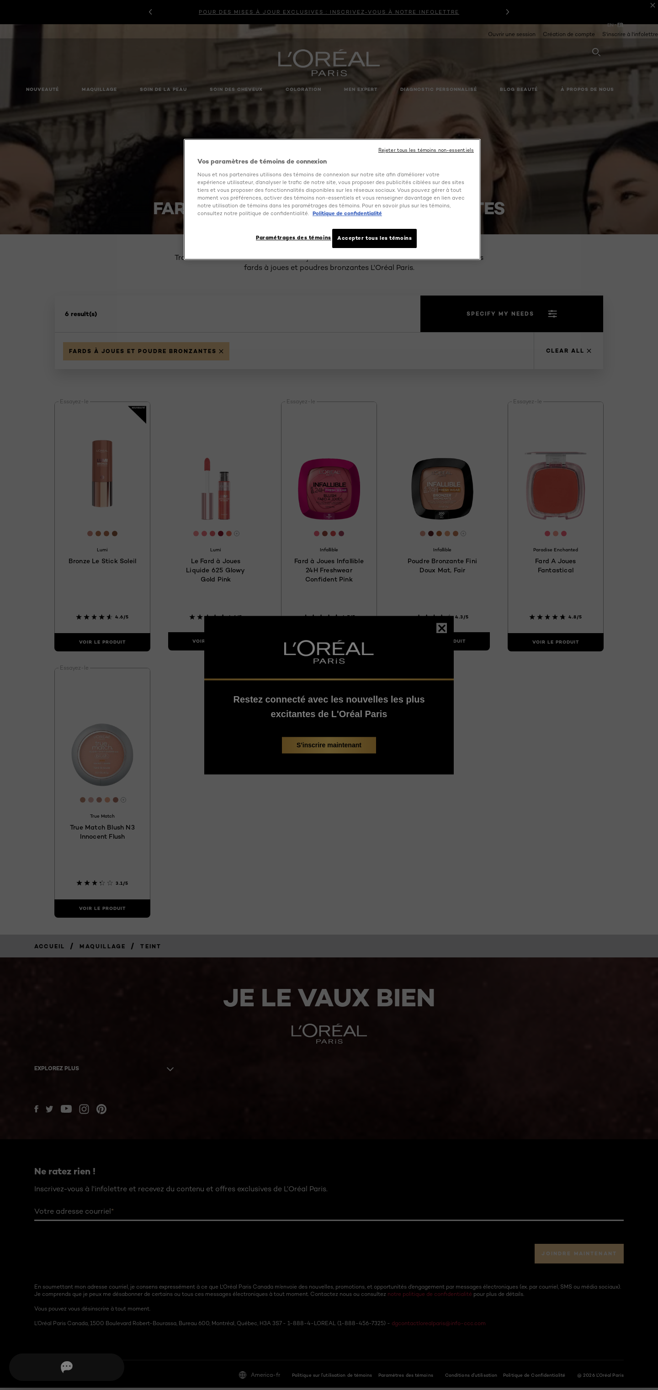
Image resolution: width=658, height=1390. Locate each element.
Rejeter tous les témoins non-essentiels (426, 150)
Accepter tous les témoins (374, 238)
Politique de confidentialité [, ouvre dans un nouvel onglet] (347, 213)
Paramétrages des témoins (289, 237)
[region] (332, 200)
